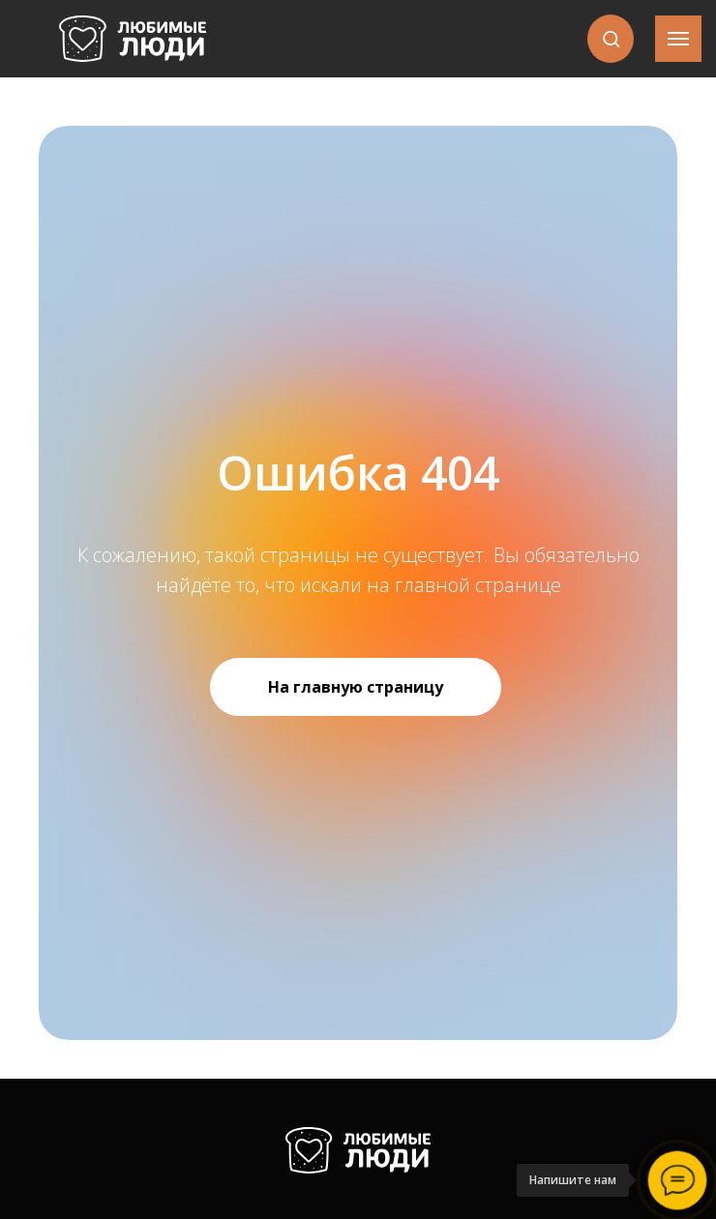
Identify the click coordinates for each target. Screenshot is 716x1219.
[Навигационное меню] (678, 38)
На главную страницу (355, 687)
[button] (611, 38)
